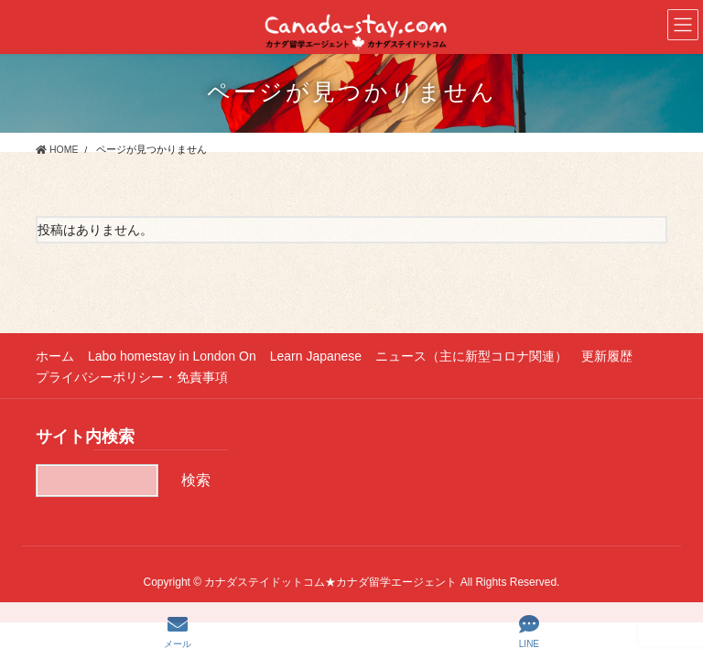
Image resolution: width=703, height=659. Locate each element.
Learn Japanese (316, 356)
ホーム (55, 356)
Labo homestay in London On (172, 356)
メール (177, 631)
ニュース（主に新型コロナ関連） (471, 356)
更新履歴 (607, 356)
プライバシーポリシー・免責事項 (132, 377)
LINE (529, 631)
